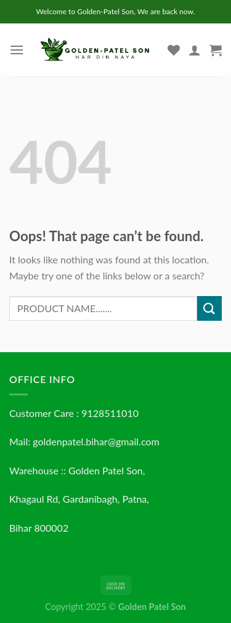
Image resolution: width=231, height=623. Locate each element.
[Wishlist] (174, 50)
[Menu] (16, 50)
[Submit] (209, 308)
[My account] (194, 50)
